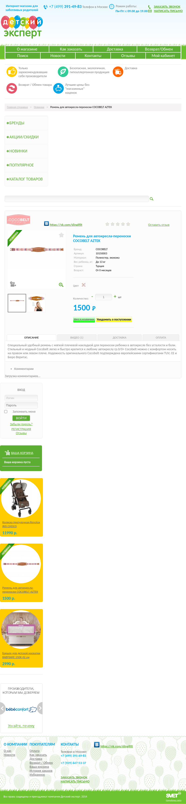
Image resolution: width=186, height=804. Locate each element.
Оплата (35, 751)
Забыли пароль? (21, 424)
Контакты (93, 55)
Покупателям (42, 744)
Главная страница (17, 107)
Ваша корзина (39, 767)
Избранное (37, 775)
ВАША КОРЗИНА (22, 453)
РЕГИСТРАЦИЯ (21, 429)
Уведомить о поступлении (114, 319)
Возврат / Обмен (41, 763)
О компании (15, 744)
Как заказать (71, 49)
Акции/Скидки (24, 137)
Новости (57, 55)
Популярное (21, 165)
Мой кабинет (163, 55)
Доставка (115, 49)
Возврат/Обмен (159, 49)
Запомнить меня (24, 412)
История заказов (41, 771)
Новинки (39, 107)
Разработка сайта (173, 800)
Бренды (16, 123)
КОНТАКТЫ (70, 744)
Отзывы (128, 55)
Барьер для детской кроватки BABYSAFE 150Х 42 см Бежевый (21, 657)
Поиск (22, 55)
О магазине (27, 49)
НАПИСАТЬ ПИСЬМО (75, 781)
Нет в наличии (84, 319)
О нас (7, 751)
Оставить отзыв (158, 225)
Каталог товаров (26, 179)
